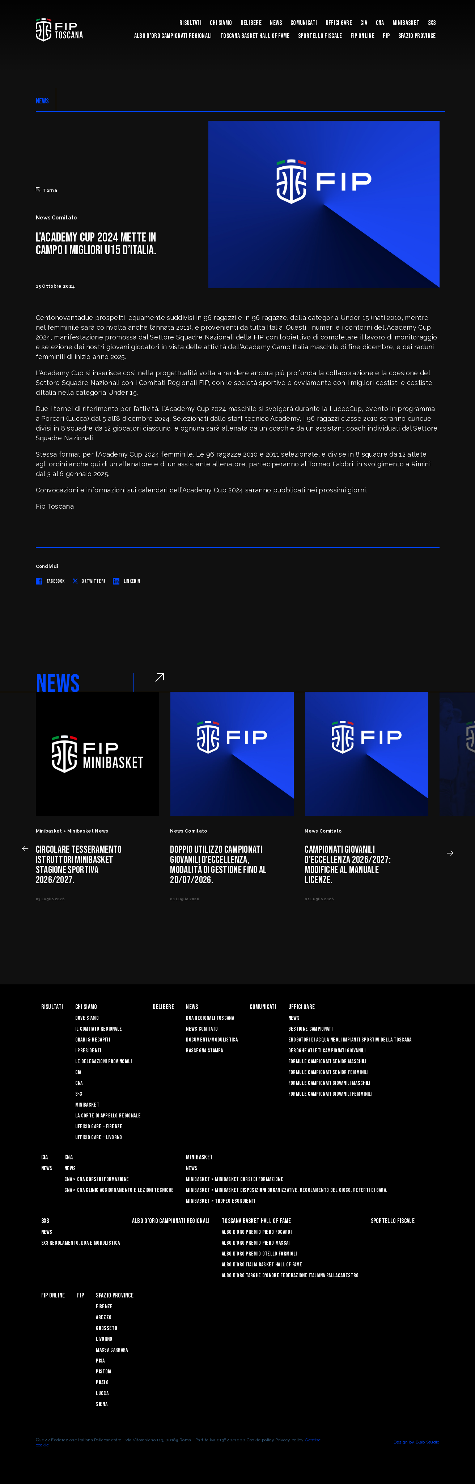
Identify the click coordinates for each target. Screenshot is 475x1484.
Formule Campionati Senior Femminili (328, 1072)
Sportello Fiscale (320, 36)
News (276, 23)
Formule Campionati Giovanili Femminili (330, 1094)
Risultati (190, 23)
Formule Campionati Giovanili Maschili (329, 1083)
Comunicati (303, 23)
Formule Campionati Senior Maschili (327, 1061)
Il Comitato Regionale (98, 1029)
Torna (47, 190)
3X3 (432, 23)
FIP (386, 36)
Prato (102, 1382)
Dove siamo (87, 1018)
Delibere (251, 23)
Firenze (104, 1306)
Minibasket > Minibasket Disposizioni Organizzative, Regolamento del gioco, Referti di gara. (286, 1190)
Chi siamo (221, 23)
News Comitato (202, 1029)
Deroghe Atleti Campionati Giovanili (326, 1050)
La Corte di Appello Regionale (108, 1115)
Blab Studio (428, 1442)
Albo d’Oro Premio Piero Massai (256, 1243)
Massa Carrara (112, 1350)
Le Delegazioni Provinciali (103, 1061)
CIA (363, 23)
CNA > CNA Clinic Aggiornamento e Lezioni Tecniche (119, 1190)
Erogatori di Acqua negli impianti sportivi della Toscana (350, 1039)
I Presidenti (88, 1050)
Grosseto (106, 1328)
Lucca (102, 1393)
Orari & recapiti (92, 1039)
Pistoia (103, 1371)
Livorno (104, 1339)
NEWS (42, 101)
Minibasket (406, 23)
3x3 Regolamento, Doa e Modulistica (80, 1243)
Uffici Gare (339, 23)
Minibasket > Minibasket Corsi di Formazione (234, 1179)
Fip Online (362, 36)
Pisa (100, 1360)
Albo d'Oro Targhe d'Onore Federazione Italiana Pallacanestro (290, 1275)
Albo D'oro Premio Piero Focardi (257, 1232)
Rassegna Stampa (204, 1050)
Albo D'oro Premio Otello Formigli (259, 1253)
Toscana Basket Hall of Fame (255, 36)
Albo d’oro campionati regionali (173, 36)
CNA (380, 23)
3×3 (78, 1094)
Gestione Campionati (310, 1029)
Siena (101, 1404)
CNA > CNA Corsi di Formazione (96, 1179)
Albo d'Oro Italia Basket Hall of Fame (262, 1264)
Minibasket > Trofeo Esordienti (220, 1201)
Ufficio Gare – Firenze (99, 1126)
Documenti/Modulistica (212, 1039)
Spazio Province (417, 36)
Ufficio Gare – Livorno (98, 1137)
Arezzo (103, 1317)
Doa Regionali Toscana (210, 1018)
